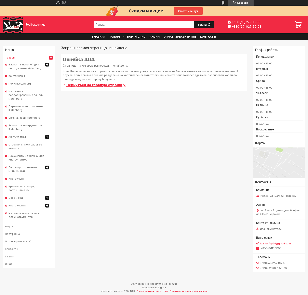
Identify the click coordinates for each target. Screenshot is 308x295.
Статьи (9, 256)
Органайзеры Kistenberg (24, 117)
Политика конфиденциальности (188, 291)
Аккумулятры (17, 136)
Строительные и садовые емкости (25, 146)
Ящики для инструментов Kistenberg (25, 127)
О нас (8, 263)
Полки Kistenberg (20, 83)
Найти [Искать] (202, 24)
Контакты (208, 36)
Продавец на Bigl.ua (154, 287)
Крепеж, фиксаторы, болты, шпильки (22, 188)
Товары (115, 36)
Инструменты (17, 205)
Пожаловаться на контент (152, 291)
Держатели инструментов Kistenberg (26, 108)
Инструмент (16, 178)
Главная (98, 36)
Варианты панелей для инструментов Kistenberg (25, 66)
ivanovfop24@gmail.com (275, 243)
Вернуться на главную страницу (95, 85)
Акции (155, 36)
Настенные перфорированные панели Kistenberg (26, 95)
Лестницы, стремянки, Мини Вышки (23, 169)
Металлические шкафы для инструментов (24, 215)
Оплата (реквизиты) (180, 36)
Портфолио (136, 36)
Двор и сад (16, 197)
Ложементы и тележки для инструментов (26, 157)
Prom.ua (172, 283)
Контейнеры (17, 75)
